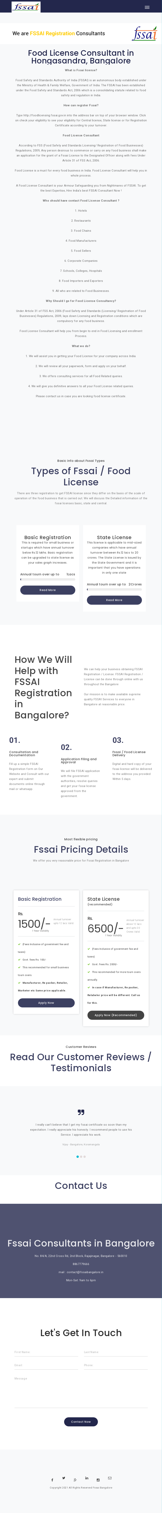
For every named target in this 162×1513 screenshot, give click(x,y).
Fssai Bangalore (102, 1487)
